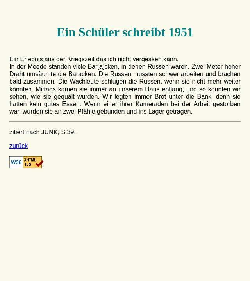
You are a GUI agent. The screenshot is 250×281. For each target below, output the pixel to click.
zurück (18, 145)
